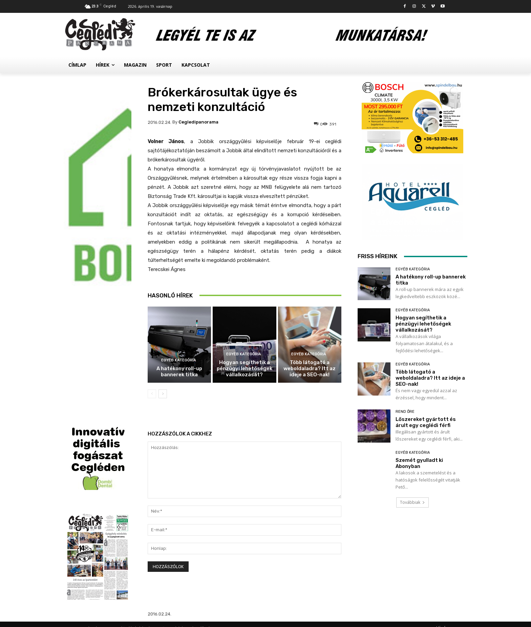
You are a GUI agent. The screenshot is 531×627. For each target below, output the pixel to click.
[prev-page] (152, 393)
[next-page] (162, 393)
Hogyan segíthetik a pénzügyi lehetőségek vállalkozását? (244, 368)
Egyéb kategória (178, 360)
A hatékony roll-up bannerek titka (179, 371)
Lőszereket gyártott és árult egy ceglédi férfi (426, 422)
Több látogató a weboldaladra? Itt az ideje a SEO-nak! (309, 368)
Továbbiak (412, 502)
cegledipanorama (198, 122)
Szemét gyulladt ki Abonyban (419, 463)
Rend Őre (405, 411)
